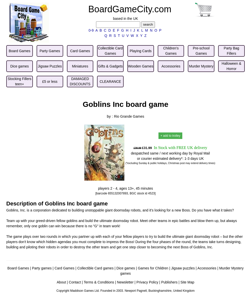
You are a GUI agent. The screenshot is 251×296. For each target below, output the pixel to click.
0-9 (91, 30)
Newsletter (125, 282)
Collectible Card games (95, 268)
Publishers (169, 282)
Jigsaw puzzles (183, 268)
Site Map (187, 282)
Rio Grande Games (129, 116)
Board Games (18, 268)
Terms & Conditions (99, 282)
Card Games (64, 268)
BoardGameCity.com (129, 9)
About (61, 282)
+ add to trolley (170, 135)
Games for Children (153, 268)
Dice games (125, 268)
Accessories (206, 268)
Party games (42, 268)
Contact (75, 282)
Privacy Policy (147, 282)
